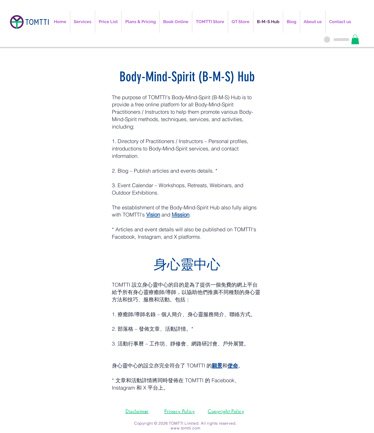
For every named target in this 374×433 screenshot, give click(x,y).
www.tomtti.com (185, 428)
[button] (355, 39)
